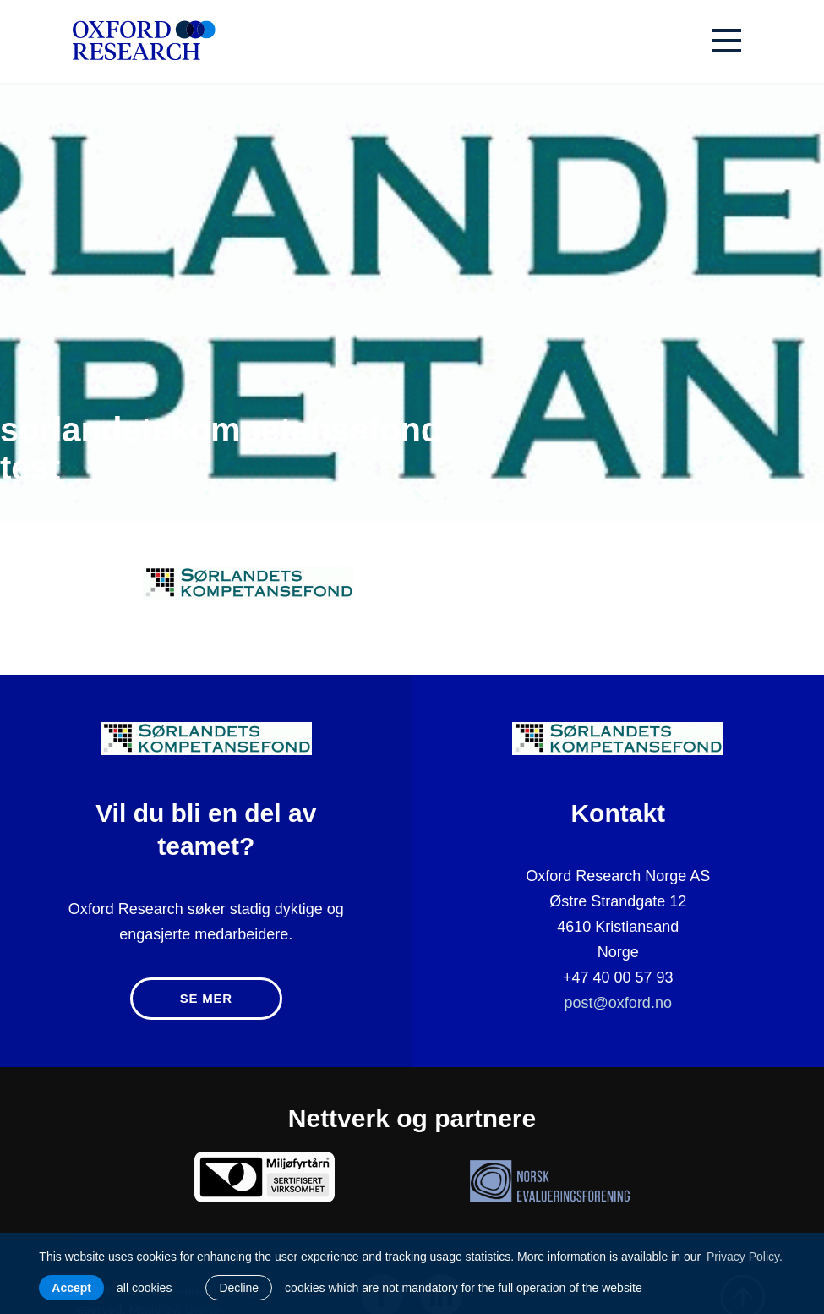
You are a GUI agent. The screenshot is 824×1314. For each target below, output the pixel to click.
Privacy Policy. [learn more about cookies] (745, 1256)
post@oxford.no (618, 1002)
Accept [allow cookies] (71, 1288)
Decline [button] (239, 1288)
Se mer (206, 998)
